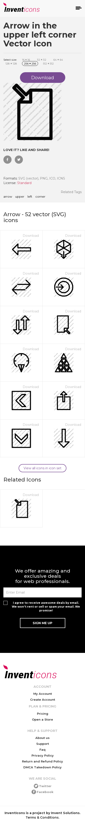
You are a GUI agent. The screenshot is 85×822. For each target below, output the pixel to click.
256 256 (30, 63)
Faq (42, 749)
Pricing (42, 713)
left (29, 196)
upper (19, 196)
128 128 (11, 63)
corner (40, 196)
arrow (7, 196)
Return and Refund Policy (42, 761)
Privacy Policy (43, 755)
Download (31, 236)
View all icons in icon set (42, 468)
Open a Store (42, 719)
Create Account (42, 699)
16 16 (26, 59)
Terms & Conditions (42, 817)
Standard (24, 183)
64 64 (58, 59)
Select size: (10, 59)
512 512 (48, 63)
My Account (42, 693)
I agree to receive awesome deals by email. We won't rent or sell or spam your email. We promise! (46, 606)
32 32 (41, 59)
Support (42, 743)
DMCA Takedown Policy (42, 767)
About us (42, 738)
